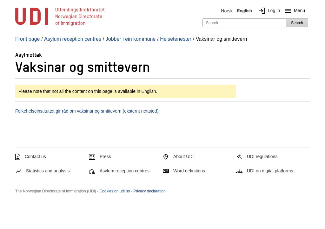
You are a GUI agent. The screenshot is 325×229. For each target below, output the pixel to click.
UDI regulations (262, 156)
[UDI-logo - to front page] (60, 25)
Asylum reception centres (124, 170)
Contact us (35, 156)
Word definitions (189, 170)
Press (105, 156)
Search (297, 23)
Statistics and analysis (48, 170)
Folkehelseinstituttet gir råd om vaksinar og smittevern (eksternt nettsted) (86, 111)
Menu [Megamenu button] (293, 10)
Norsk (227, 10)
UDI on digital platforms (270, 170)
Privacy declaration (149, 191)
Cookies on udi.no (114, 191)
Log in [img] (268, 10)
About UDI (183, 156)
